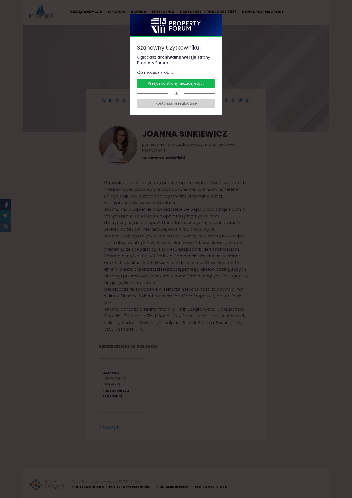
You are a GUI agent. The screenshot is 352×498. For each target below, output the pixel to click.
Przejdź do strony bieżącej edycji (176, 83)
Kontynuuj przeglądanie (176, 103)
